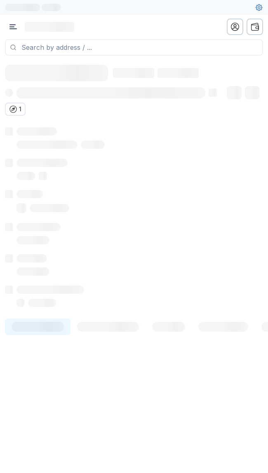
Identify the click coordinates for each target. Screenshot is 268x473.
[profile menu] (235, 27)
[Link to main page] (49, 27)
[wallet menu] (255, 27)
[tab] (38, 336)
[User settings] (259, 7)
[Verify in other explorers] (15, 109)
